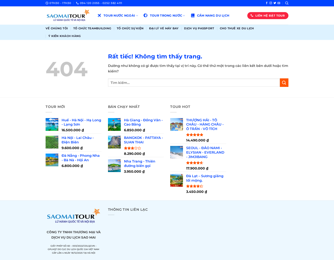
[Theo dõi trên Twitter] (275, 3)
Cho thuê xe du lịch (237, 28)
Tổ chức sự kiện (130, 28)
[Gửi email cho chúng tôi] (279, 3)
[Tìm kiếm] (286, 3)
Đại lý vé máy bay (164, 28)
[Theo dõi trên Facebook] (266, 3)
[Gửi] (284, 82)
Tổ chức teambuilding (92, 28)
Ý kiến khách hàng (64, 36)
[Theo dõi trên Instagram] (270, 3)
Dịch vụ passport (199, 28)
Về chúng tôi (57, 28)
